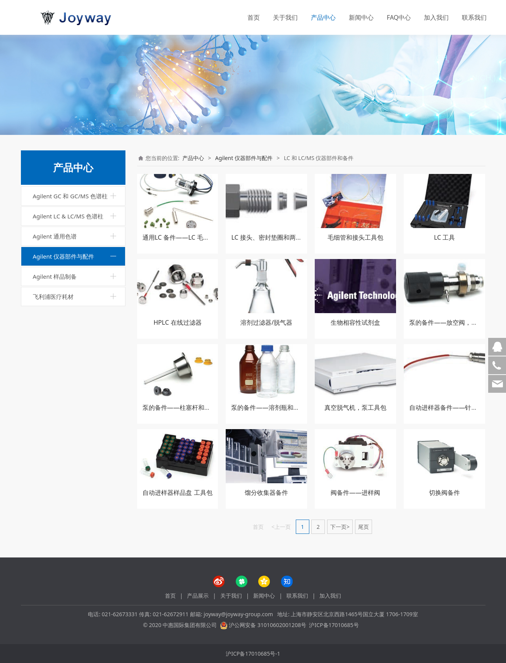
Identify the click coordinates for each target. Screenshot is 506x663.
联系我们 (474, 17)
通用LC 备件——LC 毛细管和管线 (188, 237)
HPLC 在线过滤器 (177, 322)
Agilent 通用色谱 (55, 236)
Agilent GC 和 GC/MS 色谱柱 (70, 196)
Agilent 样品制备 (55, 276)
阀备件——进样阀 (355, 492)
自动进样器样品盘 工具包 (177, 492)
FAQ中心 (399, 17)
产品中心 (323, 17)
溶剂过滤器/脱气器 (266, 322)
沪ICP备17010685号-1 (253, 653)
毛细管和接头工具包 (355, 237)
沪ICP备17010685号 (333, 625)
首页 (253, 17)
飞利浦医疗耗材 (53, 296)
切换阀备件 (444, 492)
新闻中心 (361, 17)
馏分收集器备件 (266, 492)
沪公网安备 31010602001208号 (267, 625)
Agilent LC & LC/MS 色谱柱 (68, 216)
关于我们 (285, 17)
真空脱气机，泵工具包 (355, 407)
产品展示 (198, 595)
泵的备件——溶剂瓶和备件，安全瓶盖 (283, 407)
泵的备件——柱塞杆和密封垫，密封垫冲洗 (201, 407)
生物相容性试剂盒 (355, 322)
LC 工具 (444, 237)
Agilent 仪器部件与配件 (63, 256)
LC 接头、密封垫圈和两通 (266, 237)
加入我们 (436, 17)
